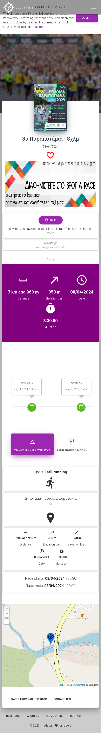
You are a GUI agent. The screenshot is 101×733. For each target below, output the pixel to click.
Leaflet (62, 685)
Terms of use (54, 716)
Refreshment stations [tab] (72, 444)
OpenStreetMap (77, 685)
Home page (13, 716)
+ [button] (7, 608)
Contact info (62, 699)
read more (39, 26)
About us (33, 716)
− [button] (7, 613)
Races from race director (29, 699)
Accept (87, 17)
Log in (51, 220)
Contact (75, 716)
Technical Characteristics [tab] (32, 444)
